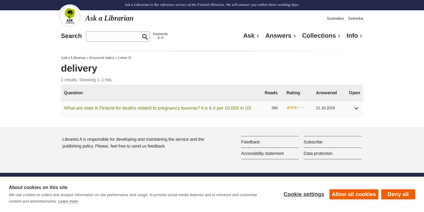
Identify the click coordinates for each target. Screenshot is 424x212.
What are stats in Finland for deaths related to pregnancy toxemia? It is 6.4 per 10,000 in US (157, 107)
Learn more (68, 201)
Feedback (250, 141)
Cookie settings (304, 194)
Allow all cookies (354, 194)
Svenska (355, 18)
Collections (319, 35)
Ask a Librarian (73, 57)
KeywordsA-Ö (160, 35)
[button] (356, 110)
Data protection (318, 153)
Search (71, 35)
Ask (249, 35)
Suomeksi (335, 18)
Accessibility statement (262, 153)
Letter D (124, 57)
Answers (278, 35)
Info (352, 35)
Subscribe (313, 141)
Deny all (398, 194)
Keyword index (102, 57)
